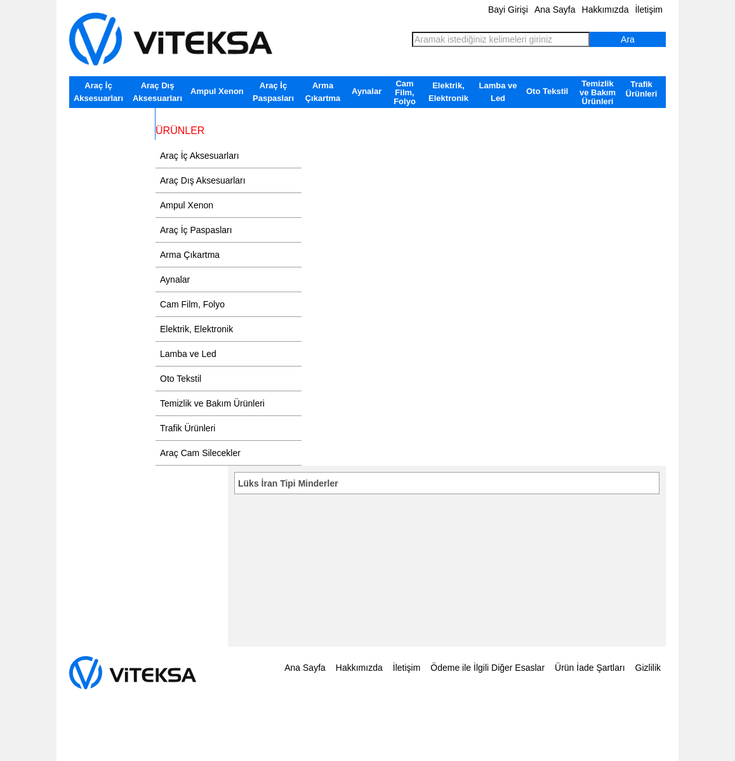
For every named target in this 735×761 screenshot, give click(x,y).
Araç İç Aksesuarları (98, 92)
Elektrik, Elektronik (448, 92)
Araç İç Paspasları (273, 92)
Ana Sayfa (555, 9)
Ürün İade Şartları (590, 668)
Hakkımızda (605, 9)
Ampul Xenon (217, 91)
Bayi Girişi (508, 9)
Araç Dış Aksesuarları (157, 92)
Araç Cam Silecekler (112, 117)
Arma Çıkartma (323, 92)
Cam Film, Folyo (405, 92)
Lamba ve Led (498, 92)
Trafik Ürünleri (642, 88)
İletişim (649, 9)
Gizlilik (648, 668)
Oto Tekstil (547, 91)
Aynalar (366, 91)
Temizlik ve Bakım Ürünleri (597, 92)
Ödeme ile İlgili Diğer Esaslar (487, 668)
